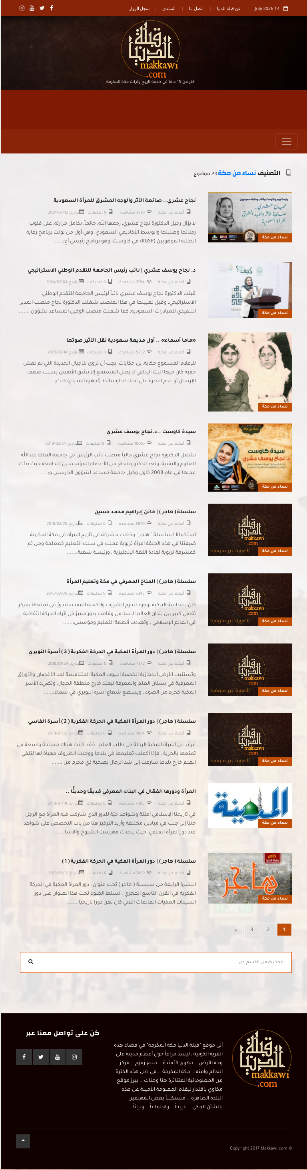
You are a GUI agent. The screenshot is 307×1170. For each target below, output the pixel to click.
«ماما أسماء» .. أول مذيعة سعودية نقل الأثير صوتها (130, 342)
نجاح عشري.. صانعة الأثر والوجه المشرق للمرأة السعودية (124, 202)
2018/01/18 (57, 805)
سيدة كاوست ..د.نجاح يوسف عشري (150, 433)
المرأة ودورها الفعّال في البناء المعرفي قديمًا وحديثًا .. (130, 793)
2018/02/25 (56, 525)
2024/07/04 (56, 284)
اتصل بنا (196, 8)
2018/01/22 (57, 735)
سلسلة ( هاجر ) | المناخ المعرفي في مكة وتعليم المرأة (130, 583)
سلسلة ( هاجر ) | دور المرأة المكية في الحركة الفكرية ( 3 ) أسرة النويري (111, 653)
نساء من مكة (236, 174)
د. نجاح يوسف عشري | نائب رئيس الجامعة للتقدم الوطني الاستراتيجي (111, 272)
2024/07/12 (58, 214)
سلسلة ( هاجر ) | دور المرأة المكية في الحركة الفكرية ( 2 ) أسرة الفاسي (111, 723)
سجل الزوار (139, 8)
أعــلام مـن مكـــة (170, 214)
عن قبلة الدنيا (229, 8)
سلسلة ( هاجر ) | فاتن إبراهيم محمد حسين (144, 513)
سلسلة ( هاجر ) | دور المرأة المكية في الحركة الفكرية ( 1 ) (128, 863)
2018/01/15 (58, 875)
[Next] (235, 930)
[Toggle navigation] (286, 143)
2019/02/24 (55, 445)
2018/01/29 (58, 665)
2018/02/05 (56, 595)
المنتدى (168, 8)
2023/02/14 (57, 353)
